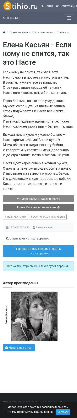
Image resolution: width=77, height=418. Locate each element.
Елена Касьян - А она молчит (38, 207)
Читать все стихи (18, 347)
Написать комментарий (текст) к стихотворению (38, 251)
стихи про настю (16, 216)
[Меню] (69, 18)
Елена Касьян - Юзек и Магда (38, 199)
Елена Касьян (44, 227)
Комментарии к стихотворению (27, 238)
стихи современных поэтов (48, 216)
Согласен (62, 411)
